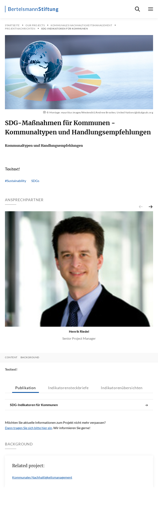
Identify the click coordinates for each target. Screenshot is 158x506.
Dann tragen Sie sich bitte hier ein (28, 428)
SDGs (35, 181)
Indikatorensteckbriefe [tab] (68, 387)
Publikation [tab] (25, 387)
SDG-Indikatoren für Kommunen (79, 404)
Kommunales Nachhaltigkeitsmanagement (42, 477)
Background (30, 357)
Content (11, 357)
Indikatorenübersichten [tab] (122, 387)
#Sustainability (15, 181)
